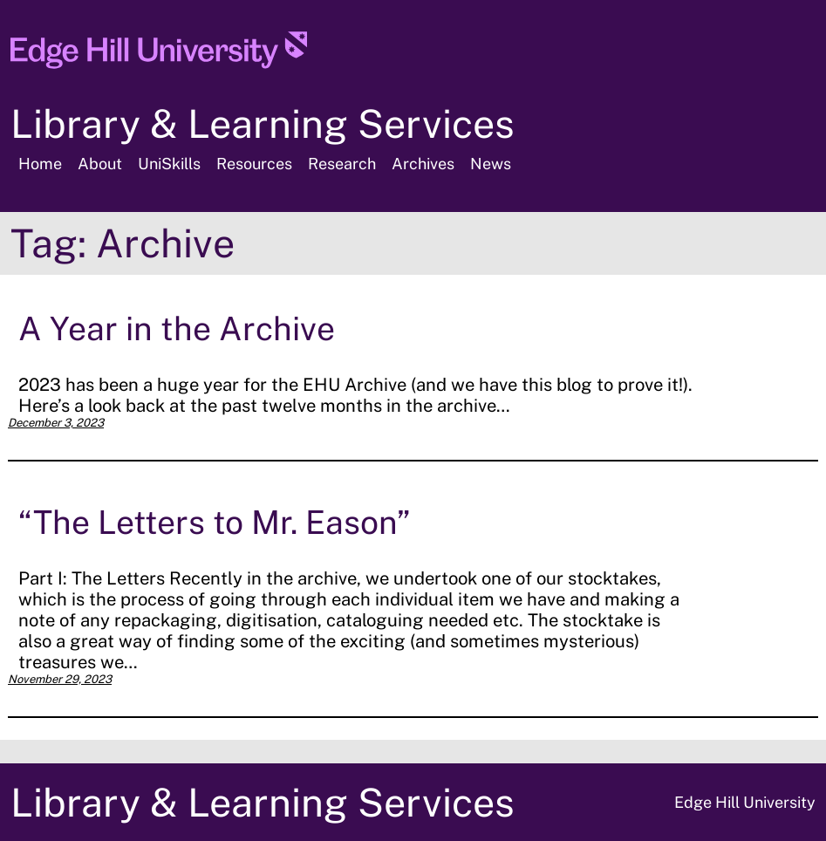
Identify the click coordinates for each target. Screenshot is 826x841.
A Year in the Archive (176, 328)
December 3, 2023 (56, 422)
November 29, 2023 (60, 679)
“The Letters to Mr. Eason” (214, 522)
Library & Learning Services (262, 123)
